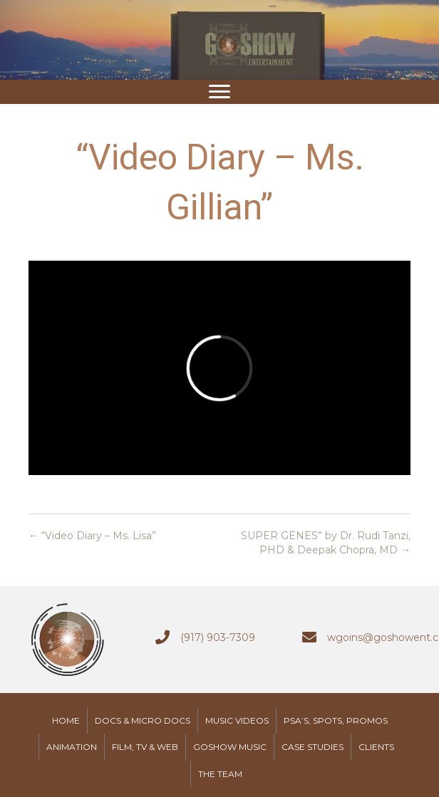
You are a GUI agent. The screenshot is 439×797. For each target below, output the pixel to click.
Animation (71, 746)
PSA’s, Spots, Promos (336, 720)
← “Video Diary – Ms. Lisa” (92, 535)
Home (66, 720)
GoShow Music (230, 746)
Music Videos (237, 720)
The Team (220, 774)
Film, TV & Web (145, 746)
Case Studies (313, 746)
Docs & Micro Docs (142, 720)
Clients (376, 746)
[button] (219, 91)
